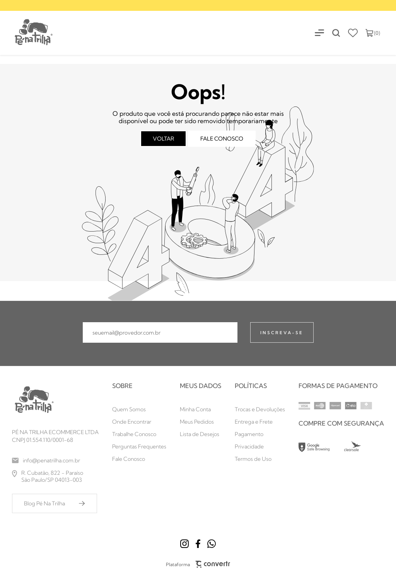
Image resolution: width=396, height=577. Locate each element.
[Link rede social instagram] (184, 544)
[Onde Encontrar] (139, 422)
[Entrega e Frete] (260, 422)
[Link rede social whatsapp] (211, 544)
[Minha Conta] (200, 409)
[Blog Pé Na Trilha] (54, 503)
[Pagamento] (260, 434)
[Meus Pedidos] (200, 422)
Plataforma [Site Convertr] (198, 564)
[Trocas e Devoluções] (260, 409)
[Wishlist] (353, 33)
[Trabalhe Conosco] (139, 434)
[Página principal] (27, 33)
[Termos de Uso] (260, 459)
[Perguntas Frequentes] (139, 446)
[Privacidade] (260, 446)
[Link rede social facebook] (198, 544)
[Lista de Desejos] (200, 434)
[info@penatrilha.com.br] (55, 460)
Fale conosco (221, 138)
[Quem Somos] (139, 409)
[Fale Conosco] (139, 459)
